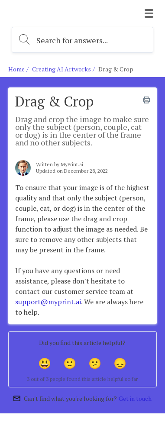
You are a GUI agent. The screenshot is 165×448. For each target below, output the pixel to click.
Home (16, 69)
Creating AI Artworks (61, 69)
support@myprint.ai (48, 301)
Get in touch (135, 398)
